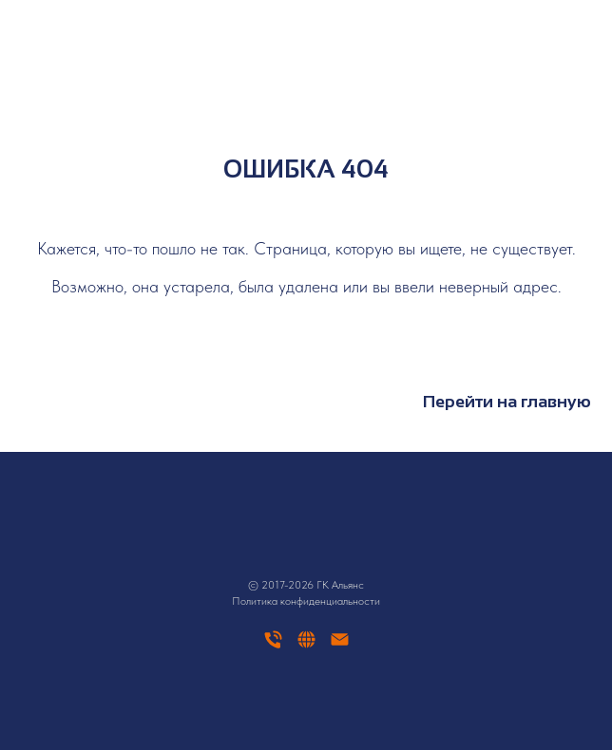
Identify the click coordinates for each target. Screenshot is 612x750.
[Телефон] (273, 646)
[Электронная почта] (340, 646)
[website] (306, 646)
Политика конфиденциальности (306, 601)
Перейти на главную (507, 401)
